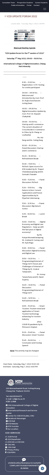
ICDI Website (12, 423)
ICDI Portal (11, 436)
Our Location (12, 429)
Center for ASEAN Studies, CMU (20, 415)
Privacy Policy (12, 449)
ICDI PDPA (10, 452)
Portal (29, 5)
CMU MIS (10, 444)
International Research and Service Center (21, 412)
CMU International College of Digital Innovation (22, 406)
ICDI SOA (11, 442)
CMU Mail (10, 447)
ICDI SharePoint (13, 439)
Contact (36, 5)
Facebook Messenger (16, 418)
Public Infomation (18, 5)
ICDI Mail (10, 421)
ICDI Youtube (12, 426)
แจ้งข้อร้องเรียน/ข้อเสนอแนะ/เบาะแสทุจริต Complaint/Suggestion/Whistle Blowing (24, 464)
